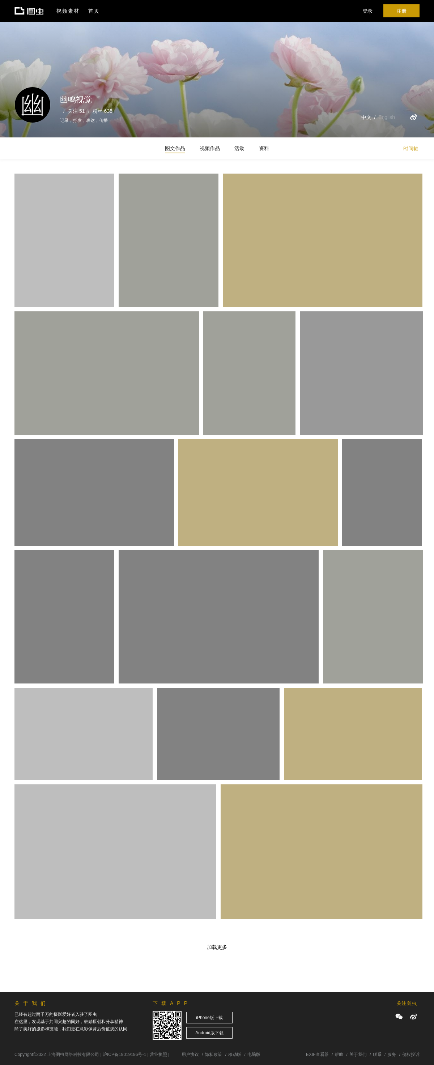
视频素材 (68, 11)
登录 (367, 11)
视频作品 (210, 148)
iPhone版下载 (209, 1017)
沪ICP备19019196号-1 (124, 1054)
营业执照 (158, 1054)
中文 (366, 117)
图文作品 (175, 148)
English (386, 117)
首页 (94, 11)
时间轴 (410, 149)
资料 (264, 148)
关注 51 (76, 111)
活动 (239, 148)
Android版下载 (209, 1032)
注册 (401, 11)
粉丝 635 (102, 111)
